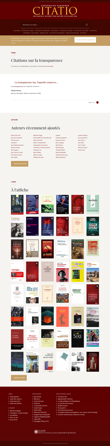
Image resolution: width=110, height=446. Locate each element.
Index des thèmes (16, 403)
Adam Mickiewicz (61, 157)
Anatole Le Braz (60, 140)
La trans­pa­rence (17, 86)
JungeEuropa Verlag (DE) (42, 414)
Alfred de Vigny (37, 135)
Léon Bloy (81, 142)
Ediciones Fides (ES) (40, 412)
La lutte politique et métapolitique (69, 401)
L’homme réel (62, 397)
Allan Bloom (59, 145)
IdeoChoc (37, 403)
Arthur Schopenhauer (39, 142)
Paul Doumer (15, 140)
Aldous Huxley (37, 155)
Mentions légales (15, 411)
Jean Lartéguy (60, 142)
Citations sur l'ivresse (27, 30)
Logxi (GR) (37, 419)
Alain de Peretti (37, 140)
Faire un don (14, 417)
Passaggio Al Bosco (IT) (41, 421)
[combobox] (55, 25)
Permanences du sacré (65, 410)
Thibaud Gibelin (60, 150)
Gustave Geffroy (83, 135)
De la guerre (62, 408)
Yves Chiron (81, 140)
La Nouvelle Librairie (40, 406)
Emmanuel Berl (44, 33)
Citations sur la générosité (42, 30)
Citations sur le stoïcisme (81, 30)
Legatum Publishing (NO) (42, 417)
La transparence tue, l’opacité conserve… (36, 82)
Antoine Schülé (15, 147)
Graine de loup (38, 401)
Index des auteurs (20, 164)
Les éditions (14, 415)
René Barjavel (60, 147)
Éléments (37, 399)
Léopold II (14, 142)
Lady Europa (38, 408)
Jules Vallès (14, 157)
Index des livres (19, 378)
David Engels (54, 30)
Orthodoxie (83, 33)
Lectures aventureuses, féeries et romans (71, 414)
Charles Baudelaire (61, 138)
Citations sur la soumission (57, 33)
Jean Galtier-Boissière (17, 145)
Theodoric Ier (37, 150)
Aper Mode (37, 397)
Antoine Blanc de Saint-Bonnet (42, 138)
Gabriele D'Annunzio (62, 155)
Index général (14, 397)
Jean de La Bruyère (16, 138)
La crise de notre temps (65, 403)
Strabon (58, 135)
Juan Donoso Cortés (17, 152)
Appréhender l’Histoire (65, 399)
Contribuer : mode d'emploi (19, 413)
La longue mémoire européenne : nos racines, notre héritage (77, 412)
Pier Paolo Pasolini (16, 155)
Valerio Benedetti (61, 152)
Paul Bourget (35, 33)
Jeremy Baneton (82, 138)
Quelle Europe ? (63, 406)
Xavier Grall (81, 150)
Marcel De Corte (15, 135)
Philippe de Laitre (38, 157)
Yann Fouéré (81, 145)
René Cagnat (14, 150)
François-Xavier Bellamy (72, 33)
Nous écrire (14, 420)
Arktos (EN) (37, 410)
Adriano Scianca (82, 147)
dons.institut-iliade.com (86, 40)
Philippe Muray (48, 66)
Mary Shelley (37, 152)
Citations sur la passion (66, 30)
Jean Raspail (17, 30)
